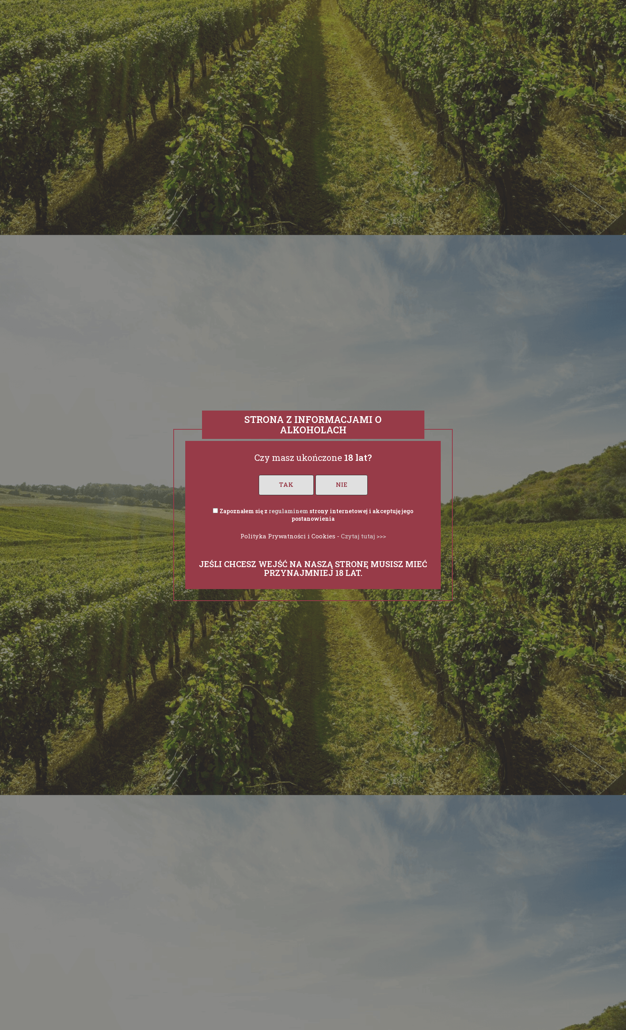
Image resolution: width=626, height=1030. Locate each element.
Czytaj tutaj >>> (363, 536)
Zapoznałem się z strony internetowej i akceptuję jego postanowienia (316, 515)
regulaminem (288, 511)
